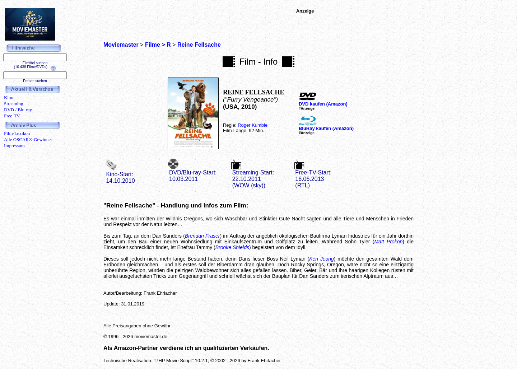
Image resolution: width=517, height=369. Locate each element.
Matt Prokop (388, 241)
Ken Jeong (321, 259)
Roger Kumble (252, 125)
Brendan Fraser (202, 236)
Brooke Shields (232, 247)
